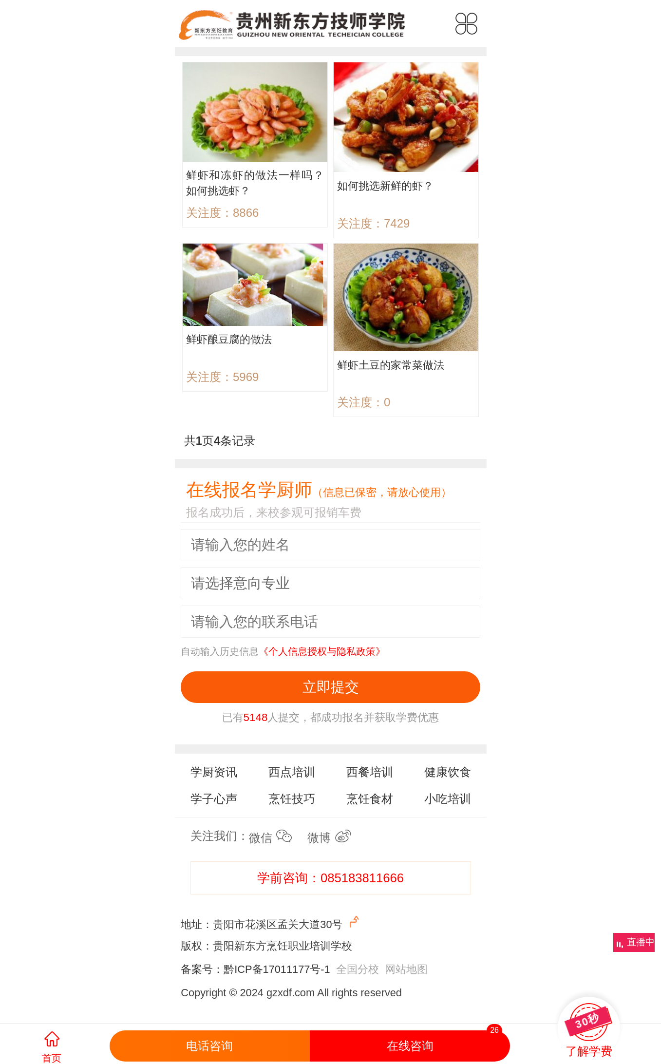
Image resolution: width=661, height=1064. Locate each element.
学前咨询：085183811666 (330, 878)
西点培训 (291, 772)
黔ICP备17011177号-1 (277, 969)
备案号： (202, 969)
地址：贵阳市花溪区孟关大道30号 (271, 922)
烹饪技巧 (291, 798)
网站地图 (406, 969)
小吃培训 (447, 798)
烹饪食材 (369, 798)
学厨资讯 (213, 772)
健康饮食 (447, 772)
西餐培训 (369, 772)
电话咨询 (209, 1045)
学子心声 (213, 798)
